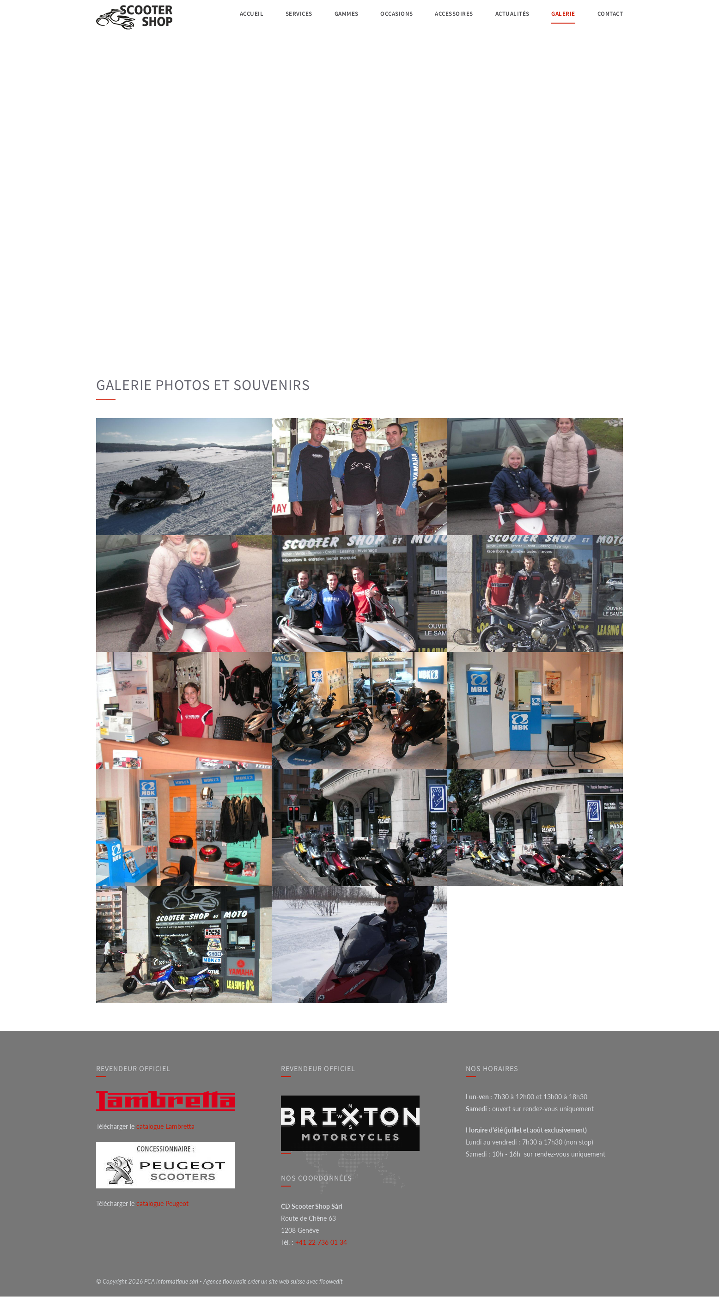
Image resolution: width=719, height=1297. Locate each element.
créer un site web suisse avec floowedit (295, 1281)
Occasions (391, 16)
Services (294, 16)
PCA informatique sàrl (171, 1281)
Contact (608, 16)
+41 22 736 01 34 (321, 1243)
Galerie (561, 16)
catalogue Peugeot (162, 1204)
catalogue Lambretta (165, 1127)
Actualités (510, 16)
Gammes (341, 16)
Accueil (247, 16)
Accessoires (451, 16)
